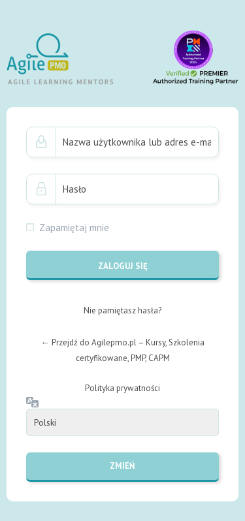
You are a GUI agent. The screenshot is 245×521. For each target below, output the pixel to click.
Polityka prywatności (122, 388)
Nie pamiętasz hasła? (122, 310)
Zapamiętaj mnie (74, 227)
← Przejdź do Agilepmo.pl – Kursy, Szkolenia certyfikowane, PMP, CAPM (122, 350)
